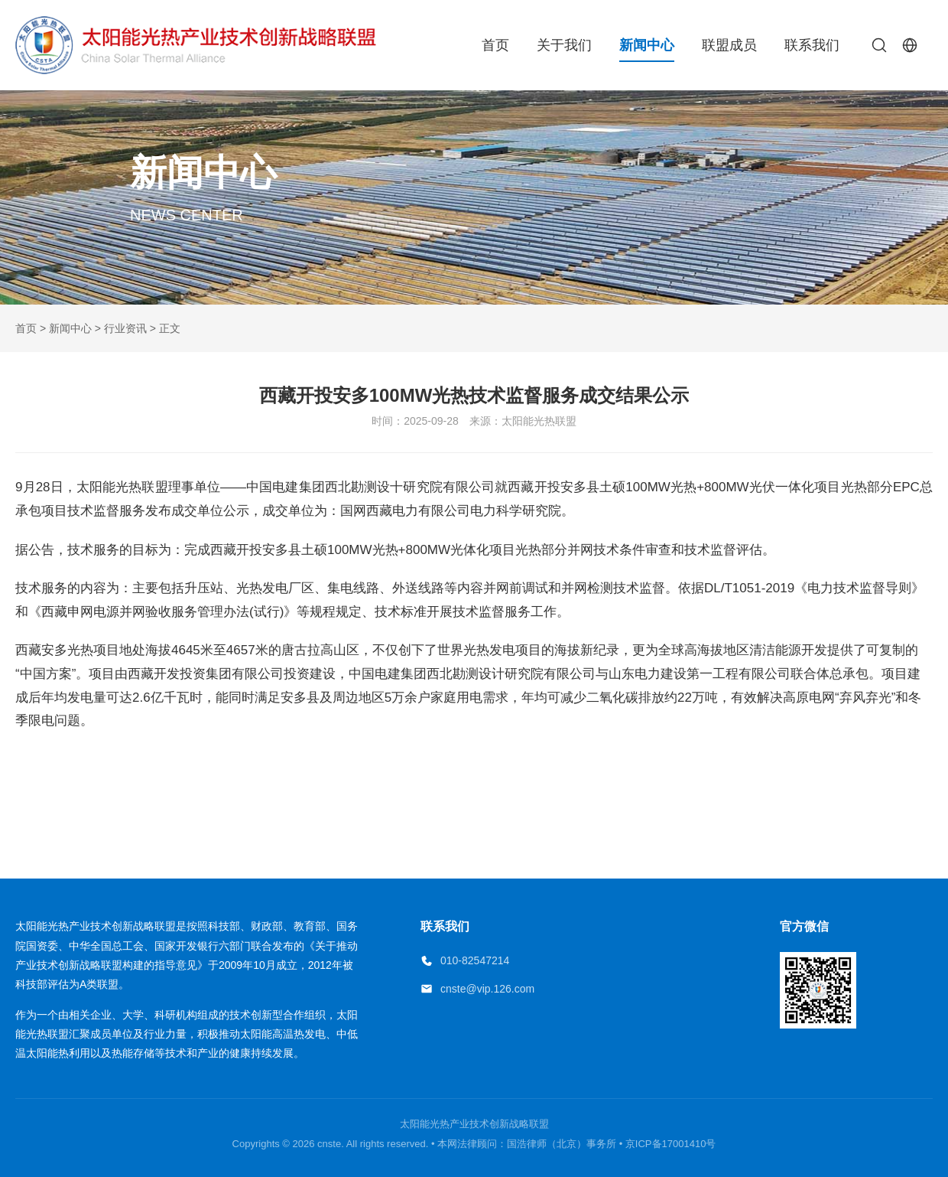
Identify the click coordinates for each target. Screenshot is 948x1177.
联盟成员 (729, 45)
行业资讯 (125, 328)
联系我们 (811, 45)
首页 (495, 45)
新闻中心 (646, 45)
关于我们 (564, 45)
